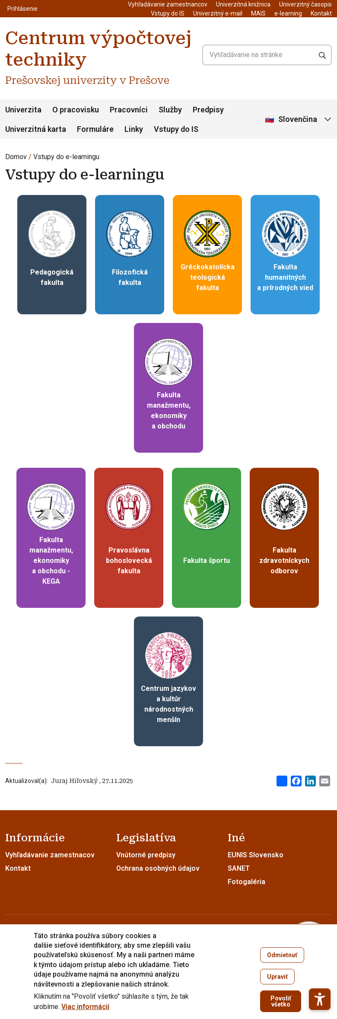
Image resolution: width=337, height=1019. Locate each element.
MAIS (258, 13)
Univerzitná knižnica (243, 4)
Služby (170, 109)
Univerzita (23, 109)
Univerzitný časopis (305, 4)
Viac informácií (85, 1007)
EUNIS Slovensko (255, 855)
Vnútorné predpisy (145, 855)
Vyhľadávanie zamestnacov (50, 855)
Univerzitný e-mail (217, 13)
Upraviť (277, 976)
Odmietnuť (282, 955)
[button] (320, 978)
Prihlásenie (22, 8)
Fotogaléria (246, 882)
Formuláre (95, 129)
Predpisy (208, 109)
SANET (239, 868)
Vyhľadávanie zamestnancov (167, 4)
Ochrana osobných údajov (158, 868)
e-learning (288, 13)
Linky (133, 129)
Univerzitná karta (35, 129)
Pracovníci (129, 109)
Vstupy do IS (167, 13)
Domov (16, 157)
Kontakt (321, 13)
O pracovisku (75, 109)
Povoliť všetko (280, 1001)
